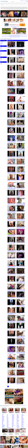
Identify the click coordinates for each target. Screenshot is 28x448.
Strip (9, 95)
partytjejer (3, 419)
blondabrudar (22, 422)
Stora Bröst (20, 102)
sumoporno (22, 419)
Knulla (26, 36)
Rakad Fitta (21, 36)
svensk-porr (13, 414)
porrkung (8, 421)
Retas (11, 95)
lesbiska (13, 423)
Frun (12, 110)
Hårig (19, 141)
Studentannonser (10, 36)
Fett (22, 188)
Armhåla (10, 321)
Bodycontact (19, 35)
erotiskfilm (18, 420)
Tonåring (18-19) (13, 173)
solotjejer (13, 416)
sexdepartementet (9, 427)
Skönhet (22, 227)
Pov (12, 212)
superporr (13, 418)
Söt (9, 110)
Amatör (17, 71)
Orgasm (14, 87)
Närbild (19, 55)
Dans (23, 235)
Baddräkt (14, 243)
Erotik (16, 36)
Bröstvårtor (21, 251)
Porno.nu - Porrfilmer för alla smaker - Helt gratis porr (14, 26)
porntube (18, 425)
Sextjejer (11, 35)
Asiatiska (18, 110)
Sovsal (14, 188)
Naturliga (14, 126)
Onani (8, 55)
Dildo (20, 173)
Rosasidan (13, 35)
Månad (1, 54)
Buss (24, 102)
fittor (7, 416)
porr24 (12, 422)
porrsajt (17, 422)
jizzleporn (3, 414)
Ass (19, 71)
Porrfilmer (25, 36)
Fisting (12, 313)
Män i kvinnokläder (19, 360)
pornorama (18, 427)
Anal (17, 352)
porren (7, 422)
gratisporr (8, 418)
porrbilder (18, 423)
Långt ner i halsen (18, 118)
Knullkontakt (15, 36)
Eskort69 (5, 36)
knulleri (3, 420)
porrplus (13, 427)
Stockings (14, 274)
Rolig (11, 110)
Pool (12, 220)
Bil (10, 141)
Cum (18, 126)
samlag (3, 427)
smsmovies (13, 419)
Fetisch (22, 55)
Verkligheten (14, 212)
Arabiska (9, 235)
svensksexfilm (22, 427)
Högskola (12, 188)
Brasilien (24, 157)
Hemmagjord (21, 126)
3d (17, 274)
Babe (18, 102)
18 (17, 235)
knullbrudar (3, 416)
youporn (22, 423)
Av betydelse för (2, 41)
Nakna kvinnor (7, 36)
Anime (19, 235)
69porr (7, 425)
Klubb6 (15, 35)
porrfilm (3, 418)
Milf (12, 126)
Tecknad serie (12, 141)
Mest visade (1, 43)
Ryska (20, 196)
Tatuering (21, 141)
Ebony (12, 71)
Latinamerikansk (11, 87)
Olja (22, 266)
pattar (22, 425)
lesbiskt (17, 418)
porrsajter (18, 421)
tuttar (22, 416)
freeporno (22, 420)
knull (7, 414)
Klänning (10, 71)
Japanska (11, 173)
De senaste (1, 42)
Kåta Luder (3, 36)
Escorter (13, 36)
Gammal (20, 290)
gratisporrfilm (13, 425)
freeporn (3, 421)
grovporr (8, 423)
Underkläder (21, 134)
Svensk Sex (23, 36)
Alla (0, 49)
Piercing (23, 87)
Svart (17, 55)
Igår (0, 52)
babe (2, 423)
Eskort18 (17, 35)
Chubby (19, 173)
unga (7, 420)
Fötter (21, 55)
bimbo (2, 422)
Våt (20, 79)
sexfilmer (18, 414)
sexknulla (13, 420)
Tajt (14, 251)
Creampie (23, 149)
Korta (0, 58)
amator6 (22, 414)
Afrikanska (18, 321)
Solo (9, 55)
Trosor (12, 243)
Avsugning (19, 149)
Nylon (24, 55)
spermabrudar (3, 425)
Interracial (10, 212)
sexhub (12, 421)
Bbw (17, 63)
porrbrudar (18, 416)
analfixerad (22, 418)
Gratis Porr (18, 36)
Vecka (1, 53)
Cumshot (19, 313)
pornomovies (22, 421)
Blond (22, 102)
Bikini (20, 157)
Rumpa (23, 321)
